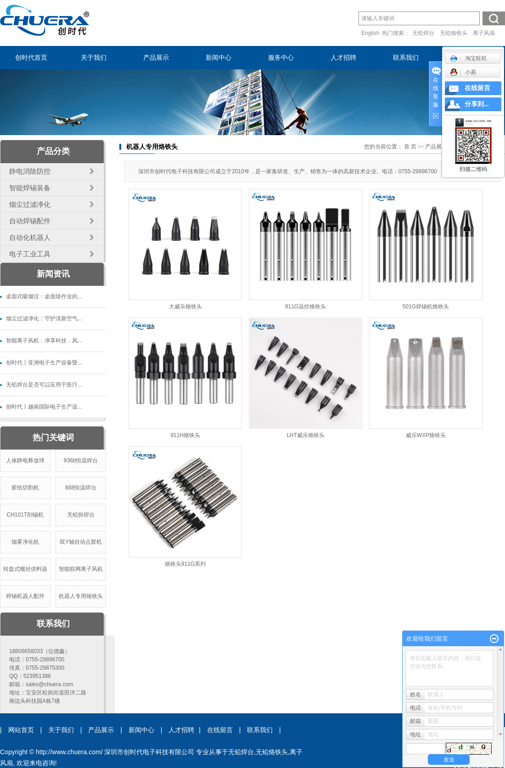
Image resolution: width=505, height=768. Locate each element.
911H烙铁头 (185, 435)
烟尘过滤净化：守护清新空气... (44, 318)
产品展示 (156, 57)
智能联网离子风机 (81, 569)
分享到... (477, 104)
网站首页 (21, 730)
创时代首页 (31, 57)
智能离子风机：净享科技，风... (44, 340)
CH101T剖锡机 (25, 515)
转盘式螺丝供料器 (25, 569)
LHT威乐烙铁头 (305, 435)
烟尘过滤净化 (29, 204)
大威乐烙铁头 (185, 306)
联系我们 (406, 57)
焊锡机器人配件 (25, 596)
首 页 (410, 146)
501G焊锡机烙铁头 (426, 306)
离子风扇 (484, 33)
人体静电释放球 (25, 460)
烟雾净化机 (25, 542)
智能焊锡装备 (29, 188)
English (370, 33)
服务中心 (281, 57)
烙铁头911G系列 (185, 564)
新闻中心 (218, 57)
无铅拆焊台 (81, 515)
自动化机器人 (29, 237)
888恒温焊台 (80, 487)
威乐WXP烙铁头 (426, 435)
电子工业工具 (29, 254)
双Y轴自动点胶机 (81, 542)
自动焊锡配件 (29, 221)
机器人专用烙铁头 (81, 596)
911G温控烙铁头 (305, 306)
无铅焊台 (423, 33)
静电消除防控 (29, 171)
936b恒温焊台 (81, 460)
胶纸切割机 (25, 487)
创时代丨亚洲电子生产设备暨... (44, 362)
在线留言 (220, 730)
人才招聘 (343, 57)
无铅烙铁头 (453, 33)
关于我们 (94, 57)
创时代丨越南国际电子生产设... (44, 407)
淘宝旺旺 (468, 58)
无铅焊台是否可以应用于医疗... (44, 384)
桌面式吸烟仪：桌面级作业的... (44, 296)
